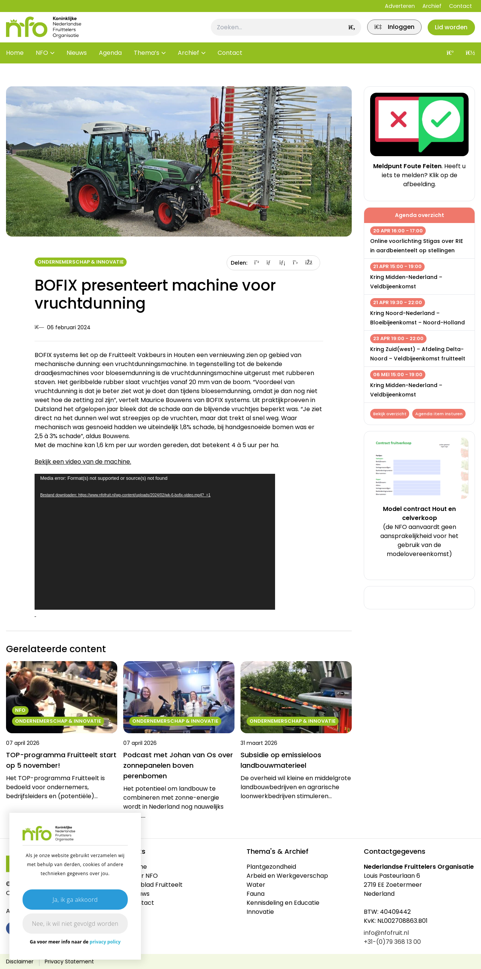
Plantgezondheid (271, 866)
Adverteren (400, 6)
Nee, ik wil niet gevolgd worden (75, 923)
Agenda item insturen (400, 426)
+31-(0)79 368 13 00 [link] (392, 941)
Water (256, 884)
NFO (42, 63)
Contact (460, 6)
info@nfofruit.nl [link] (386, 932)
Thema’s (146, 63)
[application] (155, 542)
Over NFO (143, 875)
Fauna (256, 893)
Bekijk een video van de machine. (83, 461)
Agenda (110, 63)
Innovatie (260, 911)
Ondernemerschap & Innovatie (81, 261)
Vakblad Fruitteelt (156, 884)
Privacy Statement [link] (69, 961)
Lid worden (449, 32)
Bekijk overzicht (390, 414)
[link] (387, 32)
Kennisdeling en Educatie (283, 902)
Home (15, 63)
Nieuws (77, 63)
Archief (432, 6)
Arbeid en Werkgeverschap (287, 875)
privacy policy (105, 942)
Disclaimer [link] (19, 961)
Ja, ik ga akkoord (75, 899)
